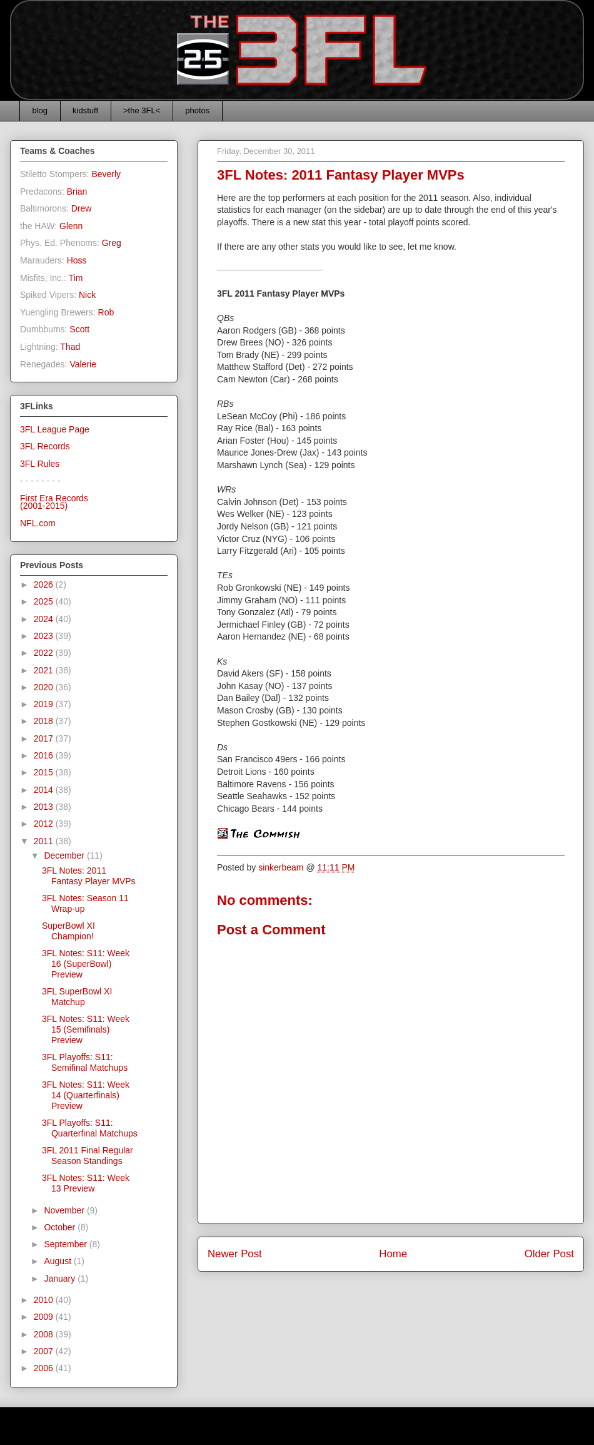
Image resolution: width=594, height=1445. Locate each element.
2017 (45, 738)
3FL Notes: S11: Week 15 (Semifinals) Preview (85, 1029)
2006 (45, 1368)
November (65, 1210)
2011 (45, 841)
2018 (45, 721)
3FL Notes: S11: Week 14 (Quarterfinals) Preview (85, 1095)
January (61, 1279)
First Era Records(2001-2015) (54, 502)
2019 (45, 704)
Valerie (82, 364)
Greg (111, 243)
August (58, 1261)
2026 (45, 585)
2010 (45, 1300)
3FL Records (45, 446)
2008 (45, 1334)
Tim (76, 278)
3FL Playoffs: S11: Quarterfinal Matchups (90, 1128)
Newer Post (235, 1254)
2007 (45, 1351)
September (66, 1244)
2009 (45, 1317)
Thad (70, 347)
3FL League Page (54, 429)
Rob (106, 312)
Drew (81, 208)
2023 (45, 636)
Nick (87, 295)
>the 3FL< (141, 110)
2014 (45, 790)
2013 (45, 807)
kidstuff (85, 110)
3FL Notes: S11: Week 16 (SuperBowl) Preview (85, 963)
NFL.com (38, 523)
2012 (45, 824)
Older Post (549, 1254)
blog (40, 110)
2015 (45, 772)
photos (197, 110)
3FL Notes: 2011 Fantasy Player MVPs (89, 875)
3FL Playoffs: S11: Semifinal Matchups (85, 1062)
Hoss (77, 260)
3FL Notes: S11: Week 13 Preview (85, 1183)
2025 (45, 601)
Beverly (106, 174)
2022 (45, 653)
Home (393, 1254)
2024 (45, 619)
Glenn (71, 226)
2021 (45, 670)
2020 (45, 687)
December (65, 855)
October (61, 1227)
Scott (79, 329)
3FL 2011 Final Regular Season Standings (87, 1155)
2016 (45, 755)
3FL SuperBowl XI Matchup (77, 996)
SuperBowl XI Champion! (68, 931)
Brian (77, 191)
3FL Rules (39, 464)
